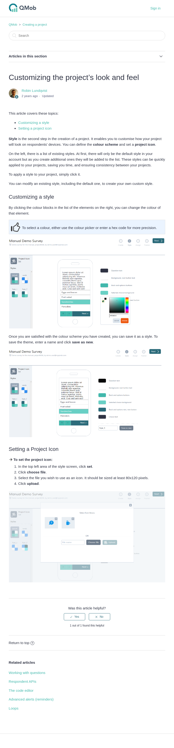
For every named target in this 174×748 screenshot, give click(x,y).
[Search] (87, 35)
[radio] (74, 616)
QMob (13, 24)
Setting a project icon (35, 128)
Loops (14, 708)
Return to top (22, 643)
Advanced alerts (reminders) (31, 699)
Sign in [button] (155, 8)
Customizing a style (33, 123)
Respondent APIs (22, 681)
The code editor (21, 690)
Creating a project (35, 24)
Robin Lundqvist (34, 91)
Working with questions (27, 673)
